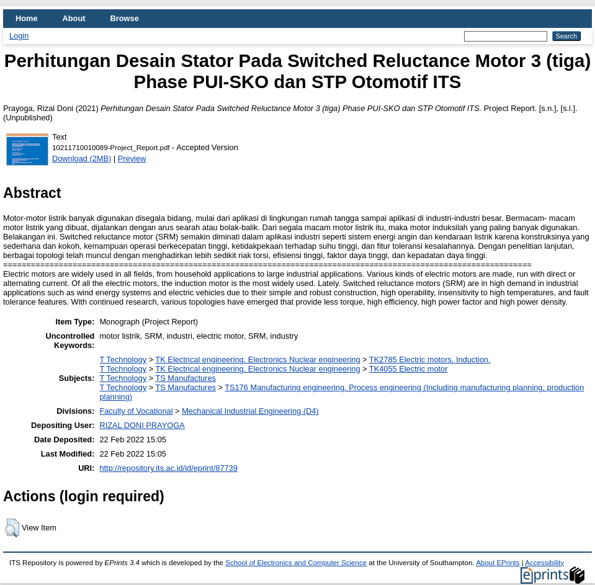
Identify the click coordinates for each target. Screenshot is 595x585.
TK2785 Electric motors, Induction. (430, 359)
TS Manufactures (185, 378)
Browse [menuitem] (124, 18)
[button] (12, 528)
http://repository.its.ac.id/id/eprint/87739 (168, 468)
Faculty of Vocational (135, 411)
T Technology (122, 359)
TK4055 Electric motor (408, 368)
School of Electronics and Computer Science (296, 562)
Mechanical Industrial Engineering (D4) (250, 411)
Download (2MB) (81, 158)
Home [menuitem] (27, 18)
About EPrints (497, 562)
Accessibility (544, 562)
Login (19, 35)
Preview (132, 158)
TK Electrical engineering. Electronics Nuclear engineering (257, 359)
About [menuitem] (74, 18)
